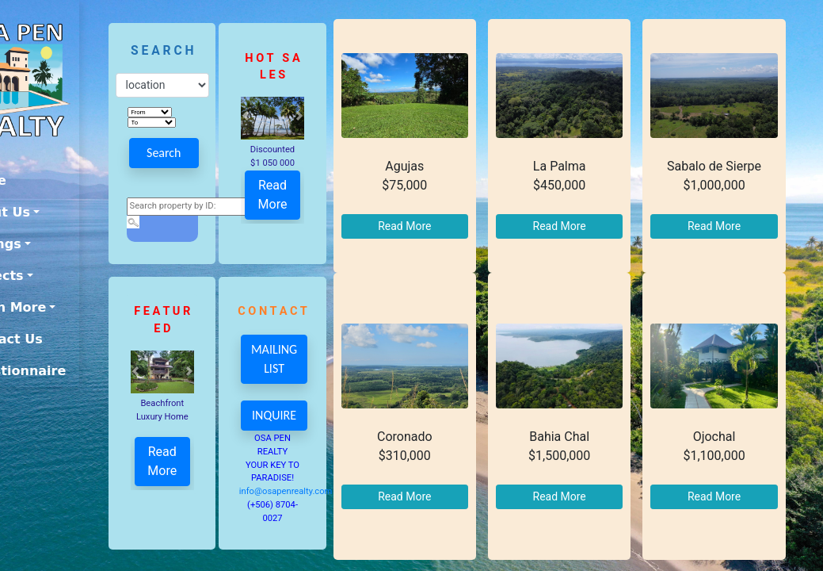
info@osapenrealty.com (312, 491)
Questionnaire (63, 370)
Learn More (53, 307)
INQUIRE (299, 415)
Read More (296, 191)
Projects (42, 275)
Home (33, 180)
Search (192, 152)
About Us (45, 212)
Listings (41, 243)
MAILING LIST (300, 359)
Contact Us (51, 339)
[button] (271, 115)
